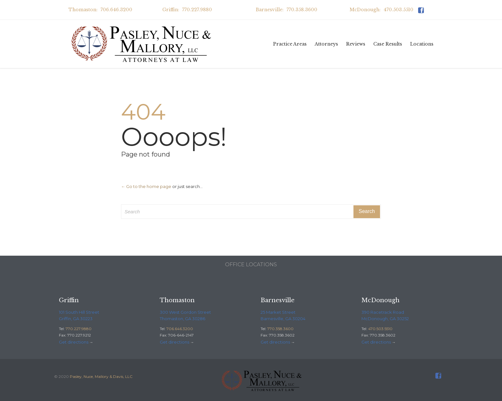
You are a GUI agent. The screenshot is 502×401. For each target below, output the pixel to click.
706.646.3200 (179, 328)
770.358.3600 (280, 328)
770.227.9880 (79, 328)
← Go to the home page (146, 186)
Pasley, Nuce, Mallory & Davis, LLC (101, 376)
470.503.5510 (380, 328)
